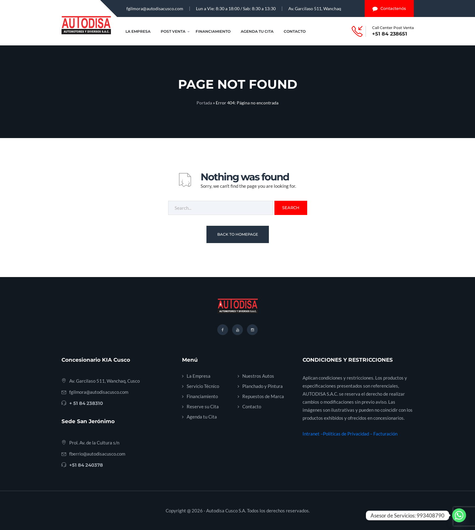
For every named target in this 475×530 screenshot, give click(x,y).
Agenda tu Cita (257, 31)
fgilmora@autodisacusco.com (154, 8)
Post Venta (173, 31)
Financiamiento (213, 31)
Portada (204, 102)
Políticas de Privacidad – (348, 433)
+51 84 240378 (86, 465)
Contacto (295, 31)
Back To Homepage (237, 234)
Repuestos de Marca (263, 396)
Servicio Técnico (203, 386)
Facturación (385, 433)
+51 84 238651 (389, 34)
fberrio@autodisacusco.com (97, 453)
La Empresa (138, 31)
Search (290, 207)
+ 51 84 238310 (86, 403)
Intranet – (313, 433)
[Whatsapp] (459, 515)
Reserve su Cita (203, 406)
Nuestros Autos (258, 376)
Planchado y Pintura (262, 386)
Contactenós (389, 8)
